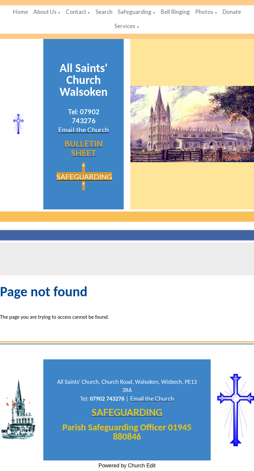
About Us (45, 11)
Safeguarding (134, 11)
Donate (232, 11)
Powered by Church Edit (127, 465)
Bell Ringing (175, 11)
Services (124, 25)
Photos (204, 11)
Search (104, 11)
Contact (76, 11)
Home (20, 11)
